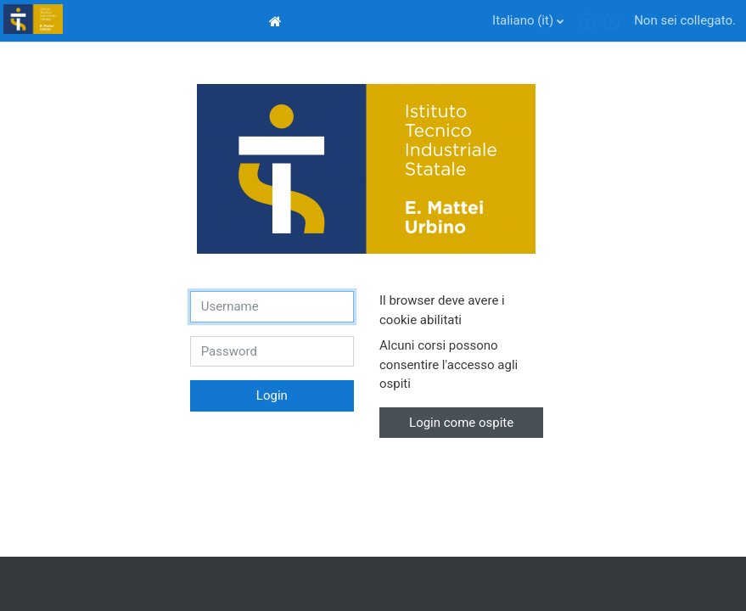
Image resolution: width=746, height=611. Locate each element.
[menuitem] (277, 21)
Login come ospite (461, 422)
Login (272, 395)
